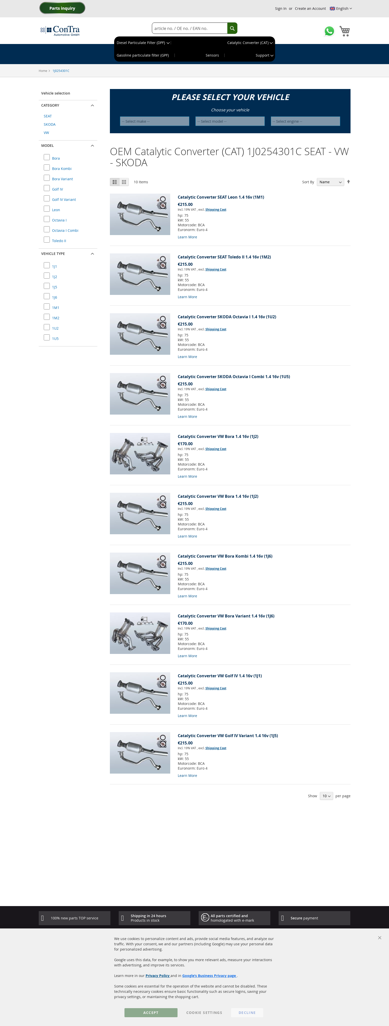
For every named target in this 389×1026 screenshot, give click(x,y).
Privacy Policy (158, 975)
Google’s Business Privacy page (209, 975)
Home (43, 71)
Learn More (187, 237)
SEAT (48, 116)
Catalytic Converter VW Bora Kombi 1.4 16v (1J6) (225, 556)
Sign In (281, 8)
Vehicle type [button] (53, 253)
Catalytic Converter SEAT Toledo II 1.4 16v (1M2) (224, 257)
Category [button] (50, 105)
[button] (341, 8)
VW (46, 132)
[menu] (194, 49)
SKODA (50, 124)
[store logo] (60, 31)
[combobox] (194, 28)
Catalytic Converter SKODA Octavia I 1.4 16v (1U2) (227, 317)
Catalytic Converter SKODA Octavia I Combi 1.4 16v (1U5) (234, 376)
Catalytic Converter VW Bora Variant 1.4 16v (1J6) (226, 616)
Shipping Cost (215, 209)
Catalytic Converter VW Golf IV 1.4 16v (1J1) (220, 676)
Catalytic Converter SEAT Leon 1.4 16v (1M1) (221, 197)
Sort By (308, 182)
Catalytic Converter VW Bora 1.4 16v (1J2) (218, 436)
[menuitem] (142, 42)
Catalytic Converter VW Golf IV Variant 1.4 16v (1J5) (228, 735)
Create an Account (310, 8)
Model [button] (47, 145)
